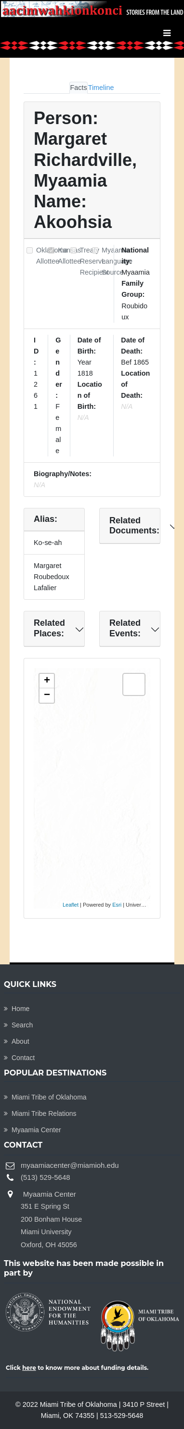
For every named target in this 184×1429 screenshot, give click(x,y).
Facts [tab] (78, 87)
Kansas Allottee (69, 255)
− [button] (47, 695)
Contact (19, 1058)
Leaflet (71, 905)
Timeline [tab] (101, 87)
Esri (116, 905)
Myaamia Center (32, 1130)
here (29, 1367)
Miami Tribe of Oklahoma (45, 1097)
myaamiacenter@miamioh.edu (70, 1165)
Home (16, 1008)
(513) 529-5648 (45, 1177)
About (16, 1041)
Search (18, 1025)
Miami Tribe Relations (40, 1113)
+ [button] (47, 681)
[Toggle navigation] (167, 33)
